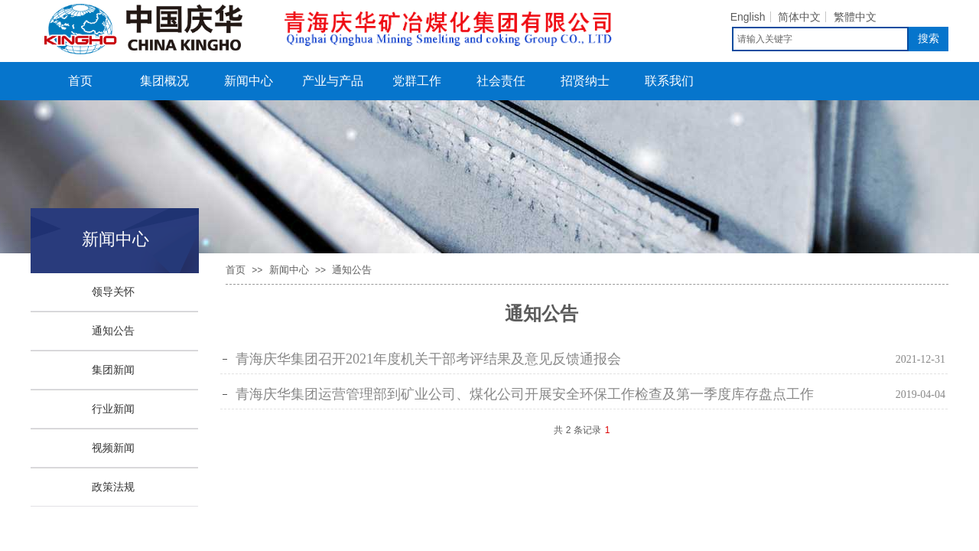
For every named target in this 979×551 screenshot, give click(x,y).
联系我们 (669, 80)
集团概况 (164, 80)
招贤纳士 (585, 80)
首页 (80, 80)
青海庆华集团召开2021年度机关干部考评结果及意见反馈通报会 (428, 359)
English (748, 16)
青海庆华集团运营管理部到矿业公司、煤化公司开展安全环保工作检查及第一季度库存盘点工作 (525, 394)
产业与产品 (332, 80)
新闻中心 (248, 80)
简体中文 (799, 16)
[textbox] (820, 39)
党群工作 (416, 80)
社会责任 (500, 80)
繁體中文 (855, 16)
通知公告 (352, 270)
